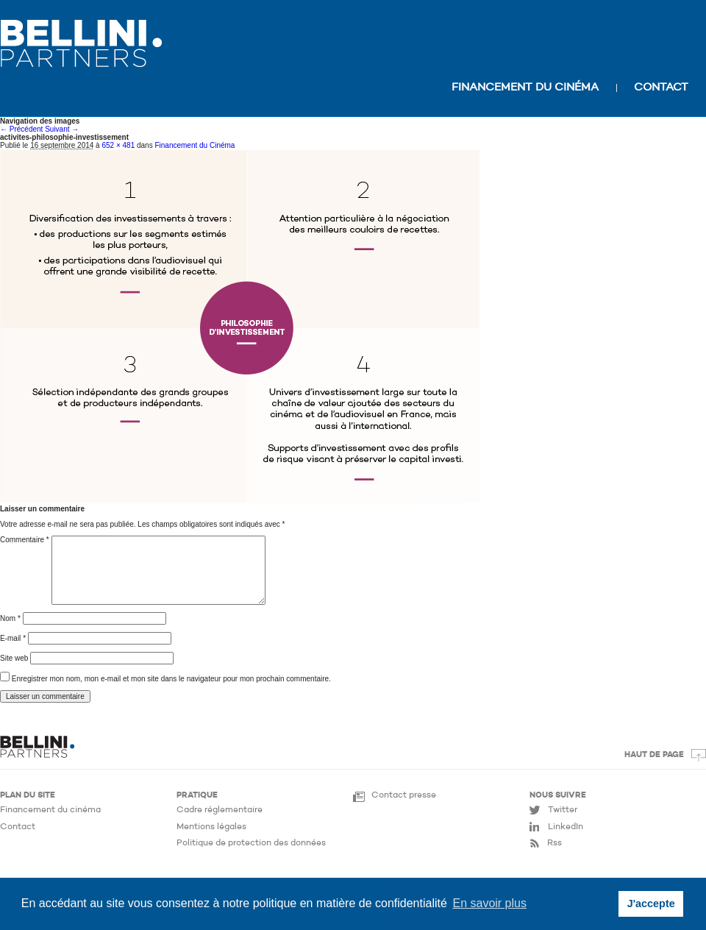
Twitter (562, 810)
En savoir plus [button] (489, 903)
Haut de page (654, 755)
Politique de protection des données (251, 843)
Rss (554, 843)
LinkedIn (565, 827)
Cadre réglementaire (219, 810)
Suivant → (62, 129)
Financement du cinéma (525, 87)
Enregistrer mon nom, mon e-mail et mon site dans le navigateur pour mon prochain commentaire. (171, 679)
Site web (14, 658)
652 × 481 (118, 145)
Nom (10, 618)
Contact (661, 87)
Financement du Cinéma (194, 145)
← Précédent (21, 129)
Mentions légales (211, 827)
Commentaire (24, 540)
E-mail (13, 638)
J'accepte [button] (651, 903)
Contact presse (403, 795)
